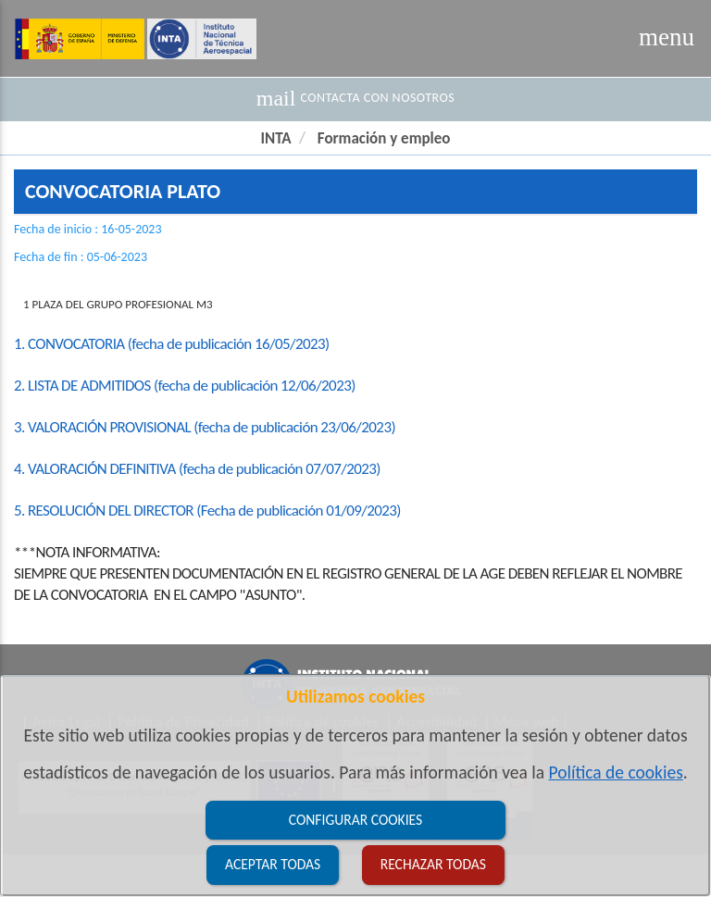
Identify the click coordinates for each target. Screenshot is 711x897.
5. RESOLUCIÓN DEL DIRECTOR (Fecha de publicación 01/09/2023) (207, 510)
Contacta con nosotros (355, 98)
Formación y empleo (384, 138)
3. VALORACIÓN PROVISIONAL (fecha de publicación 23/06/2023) (204, 427)
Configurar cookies (355, 819)
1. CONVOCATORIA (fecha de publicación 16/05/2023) (172, 344)
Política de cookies (615, 772)
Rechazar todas (433, 864)
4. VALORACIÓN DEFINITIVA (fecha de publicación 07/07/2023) (197, 469)
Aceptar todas (272, 864)
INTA (276, 138)
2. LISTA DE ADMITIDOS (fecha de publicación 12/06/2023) (185, 385)
